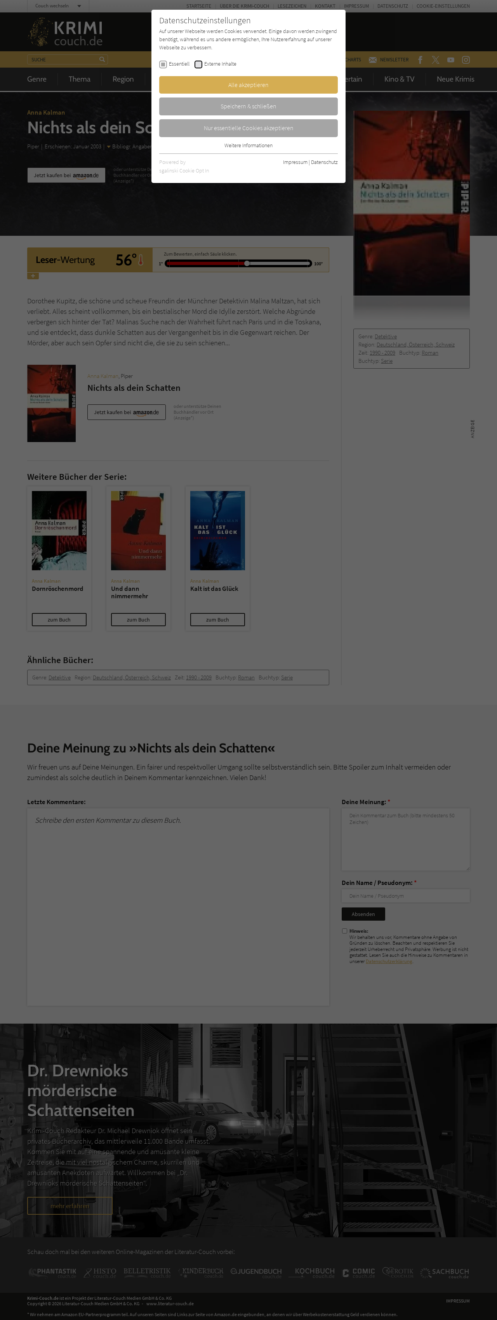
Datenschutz (324, 161)
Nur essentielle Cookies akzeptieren (249, 128)
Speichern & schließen (248, 106)
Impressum (295, 161)
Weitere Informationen (248, 145)
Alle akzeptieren (248, 85)
